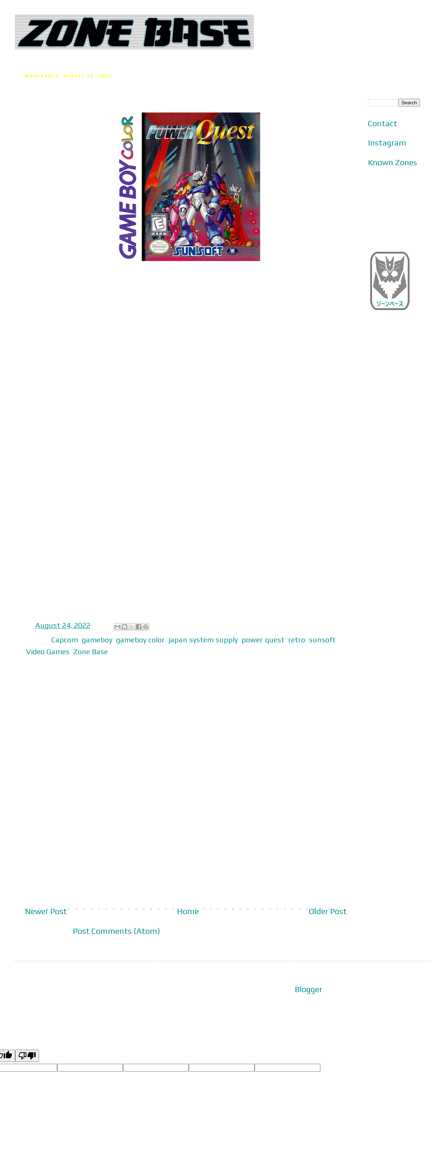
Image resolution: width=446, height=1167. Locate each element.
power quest (263, 639)
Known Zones (392, 162)
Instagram (387, 142)
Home (188, 911)
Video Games (48, 651)
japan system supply (203, 639)
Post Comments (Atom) (116, 931)
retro (296, 639)
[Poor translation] (27, 1056)
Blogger (308, 989)
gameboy (97, 639)
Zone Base (90, 651)
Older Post (328, 911)
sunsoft (322, 639)
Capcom (64, 639)
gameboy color (140, 639)
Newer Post (46, 911)
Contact (382, 123)
